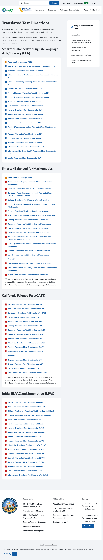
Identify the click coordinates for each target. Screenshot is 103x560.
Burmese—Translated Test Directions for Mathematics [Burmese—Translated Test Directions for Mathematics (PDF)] (28, 189)
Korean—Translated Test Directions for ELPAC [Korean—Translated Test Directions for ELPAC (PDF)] (24, 441)
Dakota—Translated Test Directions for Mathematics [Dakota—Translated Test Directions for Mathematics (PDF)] (27, 200)
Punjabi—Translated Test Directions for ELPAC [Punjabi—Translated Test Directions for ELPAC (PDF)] (24, 449)
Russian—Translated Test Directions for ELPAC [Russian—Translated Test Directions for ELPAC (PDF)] (25, 454)
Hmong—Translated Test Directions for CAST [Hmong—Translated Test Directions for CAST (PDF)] (24, 326)
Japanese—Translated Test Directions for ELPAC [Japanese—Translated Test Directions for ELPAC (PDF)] (25, 432)
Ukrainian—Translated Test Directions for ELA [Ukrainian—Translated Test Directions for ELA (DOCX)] (24, 147)
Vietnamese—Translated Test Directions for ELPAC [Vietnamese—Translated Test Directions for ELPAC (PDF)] (26, 475)
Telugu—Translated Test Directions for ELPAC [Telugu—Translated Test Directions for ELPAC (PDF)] (24, 466)
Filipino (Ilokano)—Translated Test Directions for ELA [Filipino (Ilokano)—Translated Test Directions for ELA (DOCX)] (27, 93)
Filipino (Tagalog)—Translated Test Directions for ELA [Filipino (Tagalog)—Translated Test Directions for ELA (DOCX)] (27, 97)
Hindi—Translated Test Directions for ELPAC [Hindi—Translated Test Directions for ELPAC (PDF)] (24, 424)
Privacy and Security (51, 545)
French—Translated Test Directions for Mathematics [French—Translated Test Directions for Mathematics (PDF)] (27, 211)
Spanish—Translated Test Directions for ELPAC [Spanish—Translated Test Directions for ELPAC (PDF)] (25, 458)
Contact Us (88, 526)
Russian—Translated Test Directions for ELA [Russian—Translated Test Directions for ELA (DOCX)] (23, 134)
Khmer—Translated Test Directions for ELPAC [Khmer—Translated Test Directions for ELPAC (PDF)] (24, 436)
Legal (42, 545)
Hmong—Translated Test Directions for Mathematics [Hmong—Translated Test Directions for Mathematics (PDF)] (27, 220)
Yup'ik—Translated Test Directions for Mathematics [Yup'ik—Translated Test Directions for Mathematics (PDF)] (26, 274)
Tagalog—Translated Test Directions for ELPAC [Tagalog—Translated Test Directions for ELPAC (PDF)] (24, 462)
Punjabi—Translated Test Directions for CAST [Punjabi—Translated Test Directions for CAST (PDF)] (24, 347)
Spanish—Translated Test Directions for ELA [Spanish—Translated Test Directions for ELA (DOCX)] (23, 142)
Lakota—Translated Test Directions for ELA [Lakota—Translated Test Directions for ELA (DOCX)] (23, 123)
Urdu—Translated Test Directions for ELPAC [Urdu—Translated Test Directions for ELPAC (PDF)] (23, 471)
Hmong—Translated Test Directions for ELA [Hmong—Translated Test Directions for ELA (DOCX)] (23, 110)
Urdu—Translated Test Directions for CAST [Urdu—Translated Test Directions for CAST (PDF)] (23, 368)
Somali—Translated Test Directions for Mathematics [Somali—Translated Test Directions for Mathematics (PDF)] (27, 255)
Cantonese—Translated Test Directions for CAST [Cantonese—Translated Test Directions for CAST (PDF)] (25, 313)
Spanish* (11, 259)
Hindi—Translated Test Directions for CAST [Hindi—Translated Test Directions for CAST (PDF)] (23, 321)
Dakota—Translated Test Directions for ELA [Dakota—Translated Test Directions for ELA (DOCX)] (23, 89)
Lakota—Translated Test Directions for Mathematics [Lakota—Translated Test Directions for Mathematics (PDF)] (27, 232)
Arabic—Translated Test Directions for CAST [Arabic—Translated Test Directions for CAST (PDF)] (24, 304)
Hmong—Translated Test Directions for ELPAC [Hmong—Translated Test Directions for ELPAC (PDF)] (24, 428)
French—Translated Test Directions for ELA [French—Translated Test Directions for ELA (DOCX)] (23, 101)
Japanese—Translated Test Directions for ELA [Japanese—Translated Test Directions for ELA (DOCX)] (24, 114)
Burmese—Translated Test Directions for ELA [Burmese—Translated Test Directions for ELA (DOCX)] (24, 70)
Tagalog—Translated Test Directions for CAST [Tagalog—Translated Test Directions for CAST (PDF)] (24, 360)
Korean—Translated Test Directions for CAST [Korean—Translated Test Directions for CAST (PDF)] (24, 338)
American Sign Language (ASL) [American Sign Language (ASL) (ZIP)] (18, 62)
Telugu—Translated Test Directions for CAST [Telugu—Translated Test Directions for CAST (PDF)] (24, 364)
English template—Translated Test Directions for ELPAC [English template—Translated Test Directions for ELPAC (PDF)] (28, 415)
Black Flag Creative (75, 549)
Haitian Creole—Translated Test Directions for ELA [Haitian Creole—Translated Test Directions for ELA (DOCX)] (26, 106)
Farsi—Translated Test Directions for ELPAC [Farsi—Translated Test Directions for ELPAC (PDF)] (23, 419)
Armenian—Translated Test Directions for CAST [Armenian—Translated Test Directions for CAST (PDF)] (25, 309)
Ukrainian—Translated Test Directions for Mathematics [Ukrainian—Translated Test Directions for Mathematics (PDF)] (28, 263)
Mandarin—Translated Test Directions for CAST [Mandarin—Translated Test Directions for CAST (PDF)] (25, 343)
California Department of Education (24, 549)
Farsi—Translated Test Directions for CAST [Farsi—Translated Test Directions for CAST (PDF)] (23, 317)
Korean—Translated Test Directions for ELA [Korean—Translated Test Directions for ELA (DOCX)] (23, 118)
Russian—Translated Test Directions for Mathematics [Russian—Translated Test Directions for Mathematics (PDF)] (27, 250)
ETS (57, 549)
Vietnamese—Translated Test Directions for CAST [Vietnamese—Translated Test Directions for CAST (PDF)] (26, 373)
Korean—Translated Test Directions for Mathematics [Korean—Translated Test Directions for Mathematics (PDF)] (27, 228)
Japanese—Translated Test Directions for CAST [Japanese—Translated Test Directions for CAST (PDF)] (25, 330)
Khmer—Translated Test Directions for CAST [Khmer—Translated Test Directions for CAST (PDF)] (24, 334)
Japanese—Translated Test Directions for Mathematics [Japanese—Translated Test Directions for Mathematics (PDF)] (28, 224)
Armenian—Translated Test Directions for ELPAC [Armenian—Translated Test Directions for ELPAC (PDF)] (25, 407)
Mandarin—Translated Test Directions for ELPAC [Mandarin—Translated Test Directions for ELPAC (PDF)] (25, 445)
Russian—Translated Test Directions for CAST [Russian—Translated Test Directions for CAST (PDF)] (24, 351)
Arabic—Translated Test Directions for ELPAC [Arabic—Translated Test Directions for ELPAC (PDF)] (24, 402)
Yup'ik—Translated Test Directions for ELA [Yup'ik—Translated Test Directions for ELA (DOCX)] (23, 158)
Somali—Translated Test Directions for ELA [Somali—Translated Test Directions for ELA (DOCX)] (23, 138)
